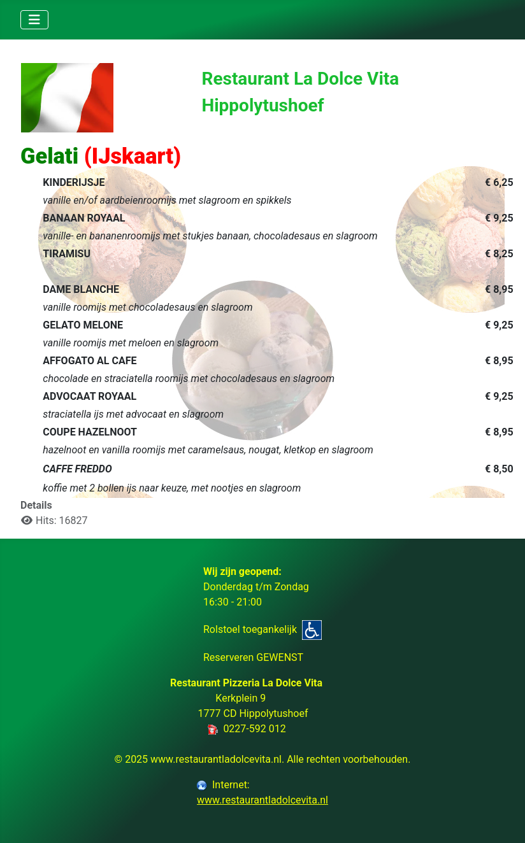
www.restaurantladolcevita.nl (262, 800)
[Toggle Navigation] (34, 19)
